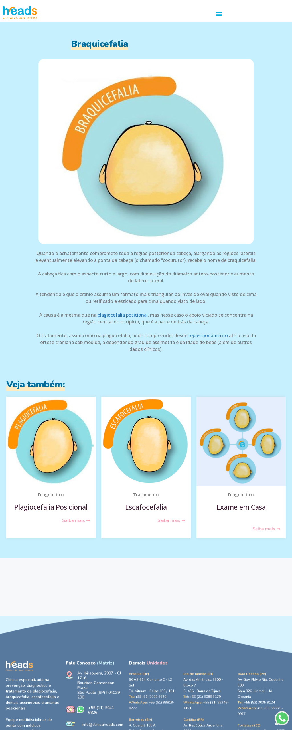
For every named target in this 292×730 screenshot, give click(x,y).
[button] (219, 13)
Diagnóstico (51, 494)
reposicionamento (208, 335)
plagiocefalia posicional (123, 315)
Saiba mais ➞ (76, 520)
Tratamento (146, 494)
